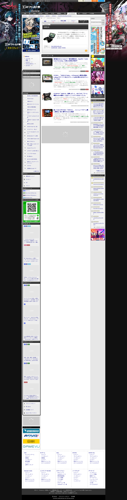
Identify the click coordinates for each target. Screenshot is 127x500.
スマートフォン (60, 470)
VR (65, 13)
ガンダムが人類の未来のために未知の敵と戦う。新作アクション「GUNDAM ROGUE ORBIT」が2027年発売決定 (98, 105)
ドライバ (54, 15)
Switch (46, 13)
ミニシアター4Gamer (31, 153)
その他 (91, 482)
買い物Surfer (30, 156)
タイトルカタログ (45, 463)
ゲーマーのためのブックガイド (33, 132)
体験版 (27, 458)
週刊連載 (27, 461)
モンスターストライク (98, 208)
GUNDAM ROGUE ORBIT (98, 179)
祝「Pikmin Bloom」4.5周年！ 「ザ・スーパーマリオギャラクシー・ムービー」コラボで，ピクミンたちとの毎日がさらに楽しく (31, 260)
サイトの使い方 (39, 1)
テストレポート (32, 15)
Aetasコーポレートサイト (31, 412)
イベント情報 (93, 474)
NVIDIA (64, 47)
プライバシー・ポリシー (64, 496)
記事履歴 (95, 0)
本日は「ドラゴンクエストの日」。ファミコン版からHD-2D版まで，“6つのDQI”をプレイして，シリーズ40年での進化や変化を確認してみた (31, 279)
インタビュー (41, 15)
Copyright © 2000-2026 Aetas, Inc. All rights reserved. (63, 498)
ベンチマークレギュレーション (64, 15)
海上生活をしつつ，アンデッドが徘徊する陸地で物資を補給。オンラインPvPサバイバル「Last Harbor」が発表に (98, 126)
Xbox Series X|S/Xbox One (31, 192)
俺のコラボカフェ (31, 141)
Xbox (34, 13)
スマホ (52, 13)
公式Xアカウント (30, 1)
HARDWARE (54, 47)
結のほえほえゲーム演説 (32, 135)
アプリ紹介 (60, 479)
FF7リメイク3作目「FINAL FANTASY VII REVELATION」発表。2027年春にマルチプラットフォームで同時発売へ (98, 167)
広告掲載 (73, 496)
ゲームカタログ (94, 484)
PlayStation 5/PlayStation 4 (31, 195)
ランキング (101, 0)
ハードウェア (72, 13)
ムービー (48, 15)
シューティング (94, 479)
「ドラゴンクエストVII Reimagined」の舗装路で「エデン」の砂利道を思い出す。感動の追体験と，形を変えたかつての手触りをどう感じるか (31, 241)
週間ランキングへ (100, 170)
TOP (25, 13)
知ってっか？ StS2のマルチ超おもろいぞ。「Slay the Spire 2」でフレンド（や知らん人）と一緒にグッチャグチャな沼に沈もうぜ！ (31, 319)
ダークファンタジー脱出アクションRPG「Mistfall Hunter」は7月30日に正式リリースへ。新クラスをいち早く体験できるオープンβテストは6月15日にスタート (98, 139)
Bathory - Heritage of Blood (98, 213)
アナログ (84, 13)
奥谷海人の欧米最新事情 (32, 95)
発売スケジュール (45, 461)
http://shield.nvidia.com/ (56, 46)
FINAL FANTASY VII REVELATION (98, 189)
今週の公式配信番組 (31, 106)
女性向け (59, 13)
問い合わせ (47, 1)
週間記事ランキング (30, 176)
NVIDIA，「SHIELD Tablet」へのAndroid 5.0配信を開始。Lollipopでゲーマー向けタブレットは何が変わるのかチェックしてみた (71, 77)
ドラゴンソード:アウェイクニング (98, 194)
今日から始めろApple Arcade (33, 138)
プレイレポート (61, 456)
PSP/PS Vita (92, 452)
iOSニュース (61, 472)
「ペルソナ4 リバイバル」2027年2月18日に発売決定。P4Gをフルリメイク (98, 153)
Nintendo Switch (29, 197)
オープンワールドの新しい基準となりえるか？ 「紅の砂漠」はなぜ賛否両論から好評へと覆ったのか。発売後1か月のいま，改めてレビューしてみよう (31, 300)
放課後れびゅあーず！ (32, 168)
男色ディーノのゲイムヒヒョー (33, 113)
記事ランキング (29, 464)
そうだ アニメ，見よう (32, 129)
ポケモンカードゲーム (98, 204)
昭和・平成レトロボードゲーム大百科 (33, 144)
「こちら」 (71, 491)
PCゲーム (28, 190)
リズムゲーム (93, 481)
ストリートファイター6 (98, 184)
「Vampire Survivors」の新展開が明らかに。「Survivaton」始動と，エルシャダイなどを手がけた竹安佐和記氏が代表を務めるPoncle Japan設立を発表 (98, 160)
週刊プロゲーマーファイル (33, 104)
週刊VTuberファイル (31, 109)
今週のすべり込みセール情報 (33, 120)
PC (29, 13)
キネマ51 (29, 165)
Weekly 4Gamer (30, 98)
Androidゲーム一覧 (62, 484)
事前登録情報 (61, 476)
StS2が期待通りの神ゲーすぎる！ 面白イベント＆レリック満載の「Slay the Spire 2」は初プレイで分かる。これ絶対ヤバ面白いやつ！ (31, 338)
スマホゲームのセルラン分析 (33, 116)
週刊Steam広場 (30, 123)
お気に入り (87, 0)
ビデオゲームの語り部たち (33, 150)
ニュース (28, 58)
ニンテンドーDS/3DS (45, 470)
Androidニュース (62, 474)
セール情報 (60, 477)
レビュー (25, 15)
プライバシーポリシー (30, 403)
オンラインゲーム (29, 454)
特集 (27, 60)
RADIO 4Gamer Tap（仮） (32, 126)
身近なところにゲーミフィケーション (33, 162)
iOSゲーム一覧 (61, 482)
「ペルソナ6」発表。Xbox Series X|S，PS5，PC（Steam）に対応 (98, 119)
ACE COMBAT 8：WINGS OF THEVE (98, 200)
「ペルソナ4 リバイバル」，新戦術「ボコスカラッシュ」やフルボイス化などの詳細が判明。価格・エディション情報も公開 (98, 133)
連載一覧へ (37, 171)
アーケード (91, 470)
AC (79, 13)
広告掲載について (30, 409)
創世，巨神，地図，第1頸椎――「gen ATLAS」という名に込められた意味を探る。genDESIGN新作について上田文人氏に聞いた (31, 359)
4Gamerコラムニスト (31, 147)
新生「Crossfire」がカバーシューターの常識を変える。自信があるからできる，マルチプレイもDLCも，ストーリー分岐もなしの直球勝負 (31, 378)
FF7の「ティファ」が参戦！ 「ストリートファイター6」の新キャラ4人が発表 (98, 112)
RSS (24, 1)
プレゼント (28, 179)
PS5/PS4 (40, 13)
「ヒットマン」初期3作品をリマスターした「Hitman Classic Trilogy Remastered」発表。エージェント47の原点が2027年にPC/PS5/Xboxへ (98, 146)
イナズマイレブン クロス (98, 218)
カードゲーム (93, 477)
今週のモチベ (30, 101)
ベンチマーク (77, 481)
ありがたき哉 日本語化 (32, 159)
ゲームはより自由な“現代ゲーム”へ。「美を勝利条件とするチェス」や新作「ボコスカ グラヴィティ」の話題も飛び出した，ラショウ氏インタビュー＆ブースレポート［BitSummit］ (31, 397)
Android (59, 47)
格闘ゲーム (92, 476)
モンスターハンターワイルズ (98, 224)
